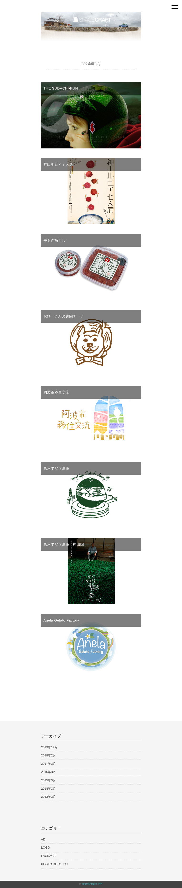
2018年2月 (48, 755)
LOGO (45, 847)
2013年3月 (48, 796)
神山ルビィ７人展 (58, 164)
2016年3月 (48, 772)
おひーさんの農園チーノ (64, 316)
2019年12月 (49, 747)
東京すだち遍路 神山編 (64, 544)
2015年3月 (48, 780)
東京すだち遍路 (56, 468)
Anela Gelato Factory (61, 620)
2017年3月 (48, 763)
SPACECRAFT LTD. (92, 884)
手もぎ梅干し (55, 240)
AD (43, 839)
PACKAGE (48, 856)
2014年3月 (48, 788)
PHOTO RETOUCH (54, 864)
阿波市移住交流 (56, 392)
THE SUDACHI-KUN (61, 88)
